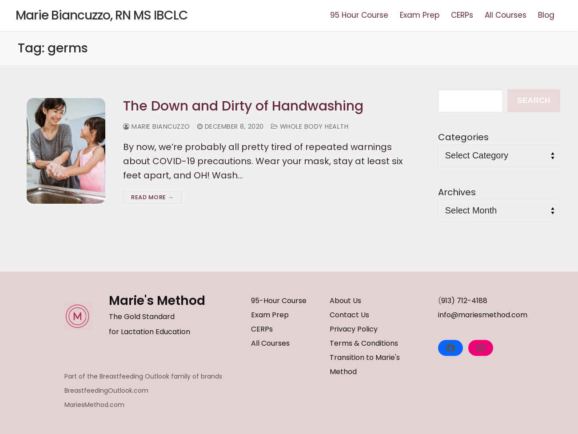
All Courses (270, 343)
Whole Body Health (310, 126)
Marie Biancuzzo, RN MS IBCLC (102, 15)
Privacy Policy (354, 329)
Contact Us (349, 315)
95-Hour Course (279, 301)
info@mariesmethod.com (482, 315)
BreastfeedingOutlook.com (106, 390)
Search (533, 100)
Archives (457, 192)
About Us (345, 301)
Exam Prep (270, 315)
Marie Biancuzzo (156, 126)
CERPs (262, 329)
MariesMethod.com (94, 404)
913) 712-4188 (464, 301)
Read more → (152, 197)
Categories (463, 137)
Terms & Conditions (364, 343)
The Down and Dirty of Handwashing (243, 106)
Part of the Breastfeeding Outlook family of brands (143, 376)
